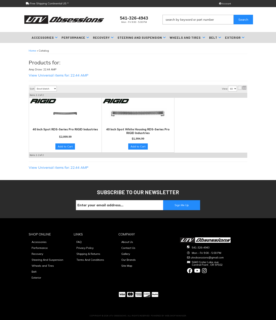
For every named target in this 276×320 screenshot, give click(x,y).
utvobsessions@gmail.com (207, 257)
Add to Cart (65, 146)
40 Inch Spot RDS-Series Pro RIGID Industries (65, 129)
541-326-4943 (200, 247)
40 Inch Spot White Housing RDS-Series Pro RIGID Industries (138, 131)
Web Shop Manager (175, 315)
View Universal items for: (58, 75)
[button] (208, 19)
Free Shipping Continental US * (47, 3)
